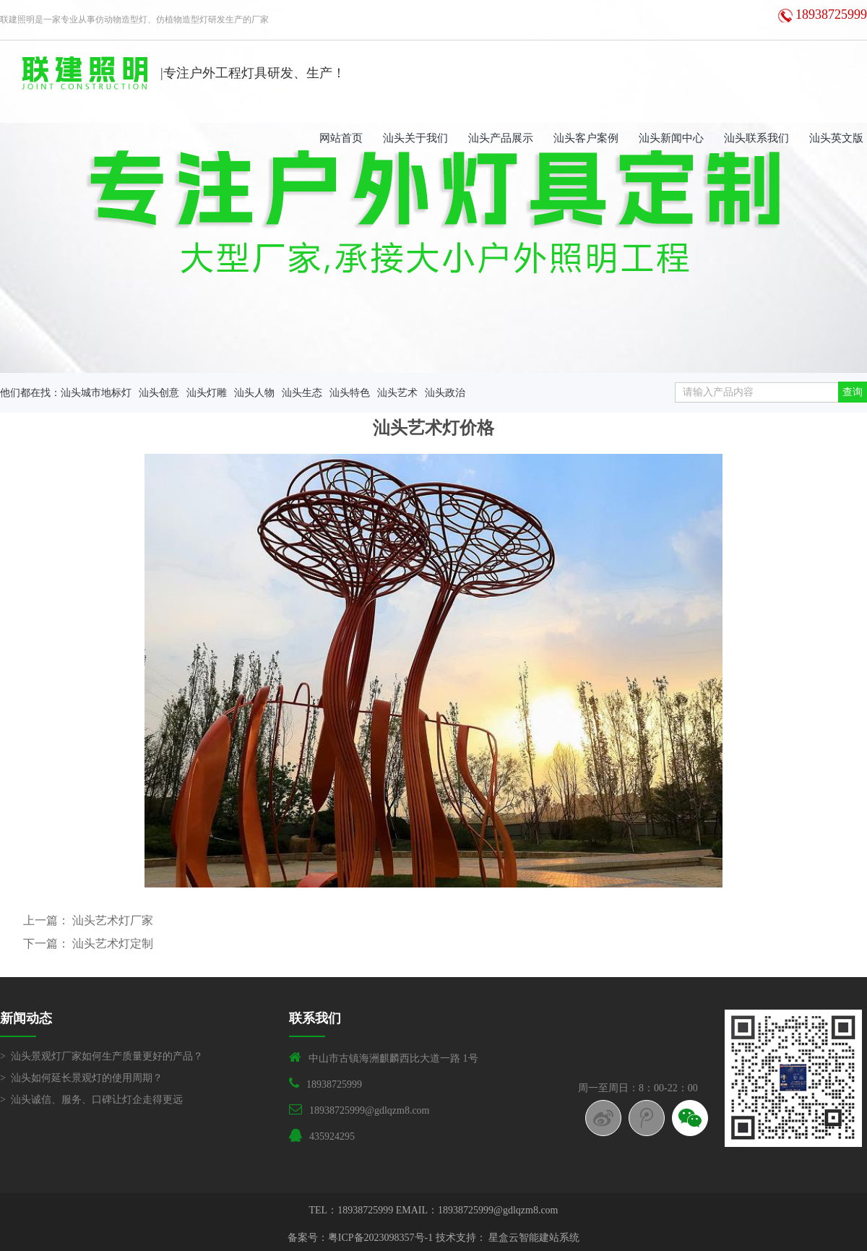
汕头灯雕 (206, 392)
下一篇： (47, 943)
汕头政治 (445, 392)
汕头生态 (302, 392)
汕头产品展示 (500, 138)
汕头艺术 (397, 392)
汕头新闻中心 (671, 138)
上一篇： (47, 920)
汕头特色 (349, 392)
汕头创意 (159, 392)
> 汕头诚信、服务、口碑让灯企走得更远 (91, 1099)
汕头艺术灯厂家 (112, 920)
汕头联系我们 (756, 138)
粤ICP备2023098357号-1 (380, 1237)
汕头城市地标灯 (96, 392)
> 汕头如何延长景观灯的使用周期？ (81, 1077)
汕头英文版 (836, 138)
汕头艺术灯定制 (112, 943)
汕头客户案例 (585, 138)
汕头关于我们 (415, 138)
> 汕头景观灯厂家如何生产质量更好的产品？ (101, 1056)
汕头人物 (254, 392)
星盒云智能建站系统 (533, 1237)
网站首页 (341, 138)
